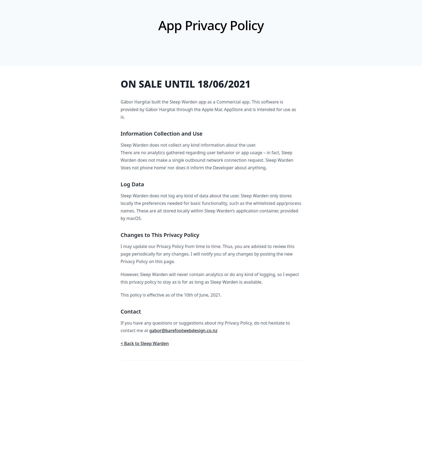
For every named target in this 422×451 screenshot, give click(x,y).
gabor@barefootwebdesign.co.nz (183, 330)
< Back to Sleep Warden (145, 343)
